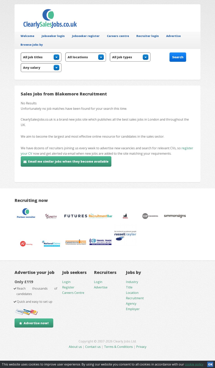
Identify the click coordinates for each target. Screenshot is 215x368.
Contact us (93, 347)
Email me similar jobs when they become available (68, 161)
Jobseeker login (53, 36)
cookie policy (194, 364)
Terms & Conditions (118, 347)
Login (66, 282)
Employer (133, 309)
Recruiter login (147, 36)
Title (129, 287)
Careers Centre (73, 293)
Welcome (27, 36)
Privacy (141, 347)
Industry (132, 282)
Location (132, 293)
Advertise (173, 36)
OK (210, 364)
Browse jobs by (32, 44)
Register (68, 287)
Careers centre (118, 36)
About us (76, 347)
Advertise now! (36, 323)
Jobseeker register (86, 36)
